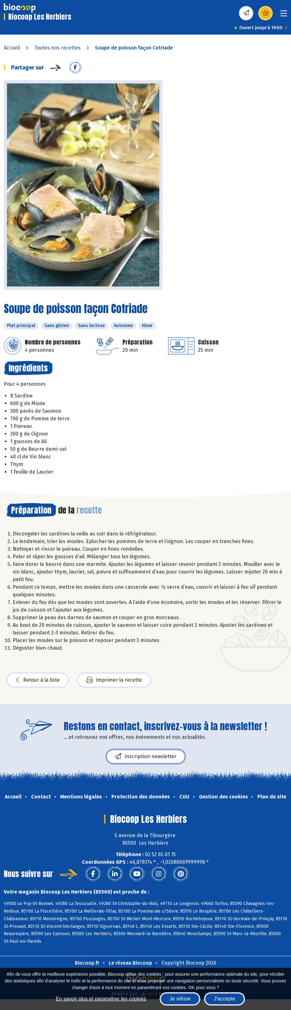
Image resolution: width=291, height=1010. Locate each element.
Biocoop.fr (87, 963)
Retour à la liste (38, 680)
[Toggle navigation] (283, 15)
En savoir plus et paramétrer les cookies (101, 998)
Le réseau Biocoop (130, 963)
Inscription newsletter (145, 756)
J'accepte (224, 998)
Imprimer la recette (114, 680)
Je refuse (179, 998)
